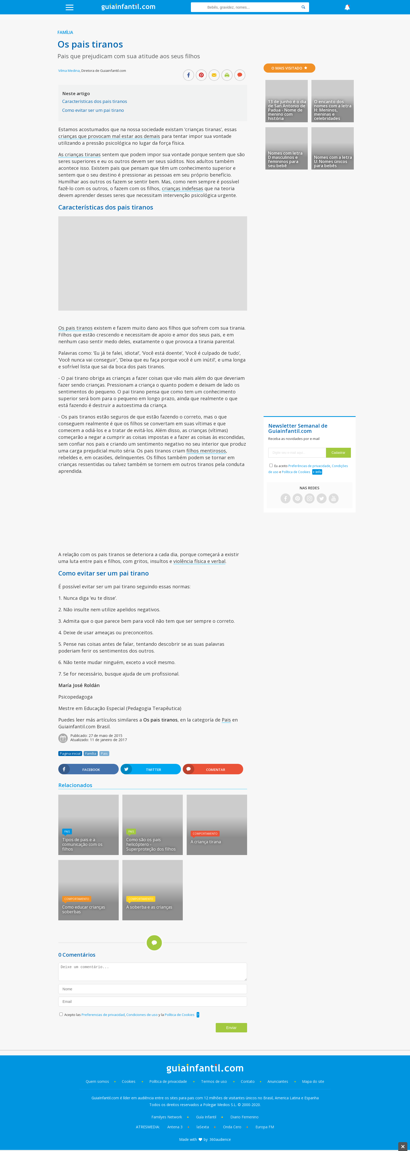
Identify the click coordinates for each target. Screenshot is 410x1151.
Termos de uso (214, 1081)
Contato (248, 1081)
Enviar (231, 1028)
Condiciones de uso (142, 1014)
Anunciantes (277, 1081)
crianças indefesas (182, 188)
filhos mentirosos (206, 450)
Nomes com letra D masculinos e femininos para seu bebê (285, 159)
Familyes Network (166, 1116)
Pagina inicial (70, 753)
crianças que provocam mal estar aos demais (109, 136)
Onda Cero (232, 1126)
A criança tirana (206, 842)
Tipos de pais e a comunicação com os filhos (82, 844)
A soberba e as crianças (149, 907)
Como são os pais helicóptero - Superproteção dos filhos (151, 844)
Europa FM (264, 1126)
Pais (226, 720)
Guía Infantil (206, 1116)
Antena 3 (175, 1126)
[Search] (303, 7)
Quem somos (97, 1081)
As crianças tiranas (79, 154)
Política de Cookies (180, 1014)
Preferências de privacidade (309, 466)
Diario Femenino (244, 1116)
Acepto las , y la (129, 1014)
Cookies (129, 1081)
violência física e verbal (199, 561)
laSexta (203, 1126)
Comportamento (205, 833)
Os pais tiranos (75, 328)
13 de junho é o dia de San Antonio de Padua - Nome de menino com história (287, 110)
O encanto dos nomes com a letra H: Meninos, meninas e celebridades (332, 110)
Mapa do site (313, 1081)
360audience (220, 1139)
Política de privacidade (168, 1081)
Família (65, 32)
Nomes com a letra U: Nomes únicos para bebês (333, 161)
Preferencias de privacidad (103, 1014)
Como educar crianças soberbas (83, 909)
